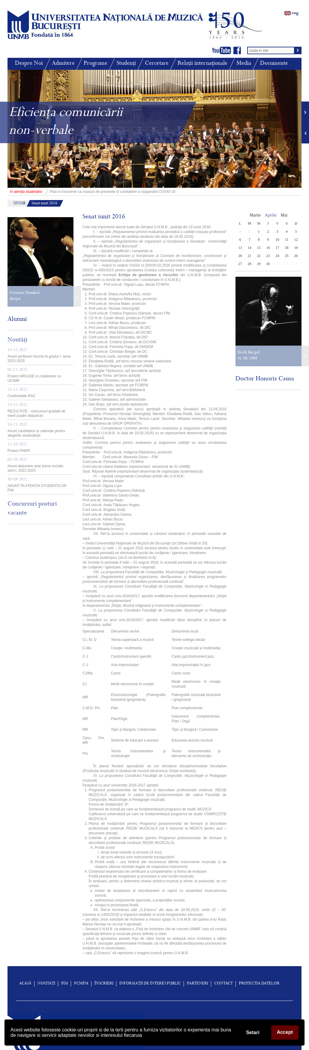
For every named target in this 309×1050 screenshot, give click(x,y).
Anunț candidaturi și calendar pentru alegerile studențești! (36, 430)
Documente (274, 63)
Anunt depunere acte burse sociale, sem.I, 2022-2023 (36, 465)
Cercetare (157, 63)
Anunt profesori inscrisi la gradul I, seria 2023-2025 (39, 355)
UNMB (20, 204)
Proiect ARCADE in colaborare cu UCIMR (34, 375)
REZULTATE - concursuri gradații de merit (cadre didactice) (36, 410)
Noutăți (18, 340)
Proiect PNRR (19, 448)
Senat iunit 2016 (44, 204)
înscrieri (103, 984)
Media (243, 63)
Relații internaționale (202, 63)
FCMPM (81, 984)
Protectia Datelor (259, 984)
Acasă (25, 984)
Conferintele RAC (21, 393)
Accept (285, 1032)
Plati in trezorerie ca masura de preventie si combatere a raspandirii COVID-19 (91, 191)
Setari (252, 1032)
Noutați (46, 984)
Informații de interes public (150, 984)
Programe (95, 63)
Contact (223, 984)
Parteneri (197, 984)
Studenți (126, 63)
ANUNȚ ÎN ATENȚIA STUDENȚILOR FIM (37, 485)
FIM (64, 984)
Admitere (63, 63)
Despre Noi (29, 63)
